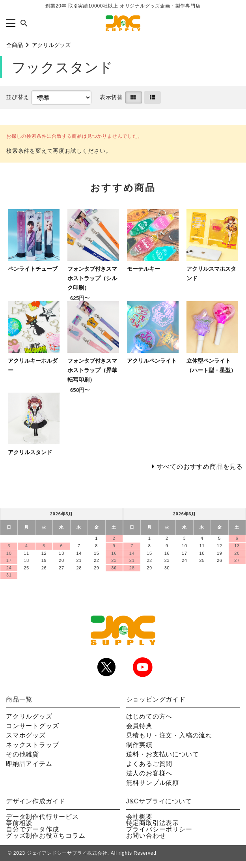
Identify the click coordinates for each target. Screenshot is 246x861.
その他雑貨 (22, 754)
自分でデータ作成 (32, 829)
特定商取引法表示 (152, 823)
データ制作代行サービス (42, 816)
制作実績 (139, 744)
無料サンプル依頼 (152, 782)
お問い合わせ (146, 835)
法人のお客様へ (149, 773)
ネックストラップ (32, 744)
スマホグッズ (26, 735)
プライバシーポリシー (159, 829)
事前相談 (19, 823)
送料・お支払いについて (162, 754)
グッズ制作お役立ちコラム (46, 835)
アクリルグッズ (51, 45)
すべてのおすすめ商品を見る (200, 466)
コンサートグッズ (32, 725)
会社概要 (139, 816)
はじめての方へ (149, 716)
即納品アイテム (29, 763)
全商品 (14, 45)
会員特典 (139, 725)
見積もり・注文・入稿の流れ (169, 735)
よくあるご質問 (149, 763)
